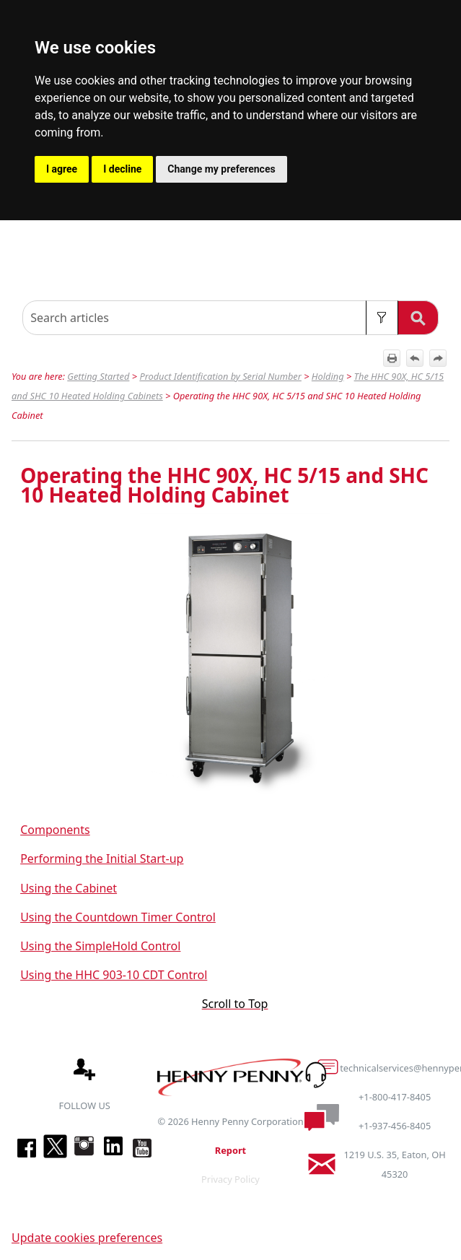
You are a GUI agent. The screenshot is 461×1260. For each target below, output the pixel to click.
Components (55, 830)
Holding (328, 376)
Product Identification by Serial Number (220, 376)
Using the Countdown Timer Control (118, 917)
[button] (382, 317)
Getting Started (98, 376)
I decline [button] (122, 169)
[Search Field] (230, 317)
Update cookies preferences (87, 1238)
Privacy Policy (230, 1179)
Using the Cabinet (68, 888)
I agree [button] (61, 169)
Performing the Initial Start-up (101, 858)
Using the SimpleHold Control (100, 946)
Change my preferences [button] (221, 169)
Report (230, 1150)
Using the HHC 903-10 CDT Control (113, 975)
